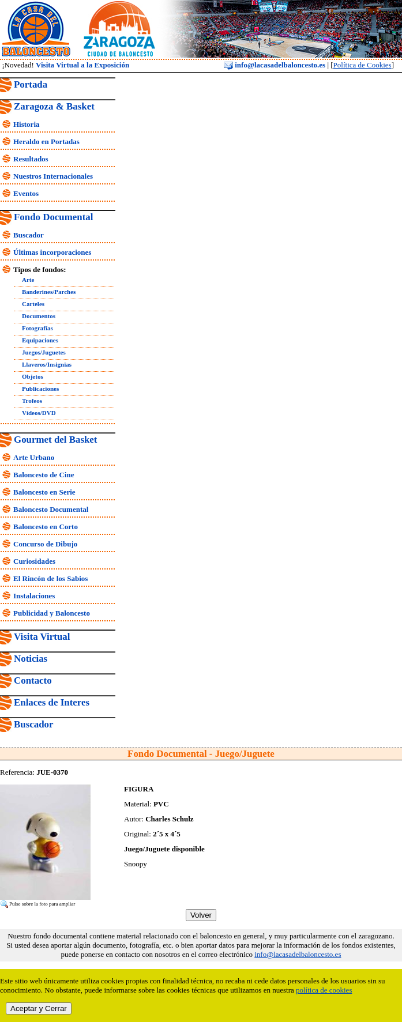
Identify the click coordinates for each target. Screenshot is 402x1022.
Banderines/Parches (49, 291)
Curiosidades (34, 561)
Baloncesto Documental (50, 509)
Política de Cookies (362, 65)
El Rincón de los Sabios (50, 578)
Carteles (33, 303)
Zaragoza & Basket (54, 106)
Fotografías (37, 328)
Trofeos (32, 400)
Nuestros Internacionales (53, 176)
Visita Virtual (42, 636)
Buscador (28, 235)
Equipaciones (40, 340)
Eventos (26, 193)
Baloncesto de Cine (43, 474)
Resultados (30, 158)
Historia (26, 124)
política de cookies (324, 990)
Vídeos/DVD (39, 412)
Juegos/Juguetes (44, 352)
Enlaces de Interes (51, 702)
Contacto (33, 680)
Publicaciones (40, 388)
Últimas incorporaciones (52, 252)
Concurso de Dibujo (45, 544)
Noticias (30, 658)
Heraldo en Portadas (46, 141)
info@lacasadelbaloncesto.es (274, 65)
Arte (28, 279)
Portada (30, 84)
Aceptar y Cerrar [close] (38, 1008)
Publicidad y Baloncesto (51, 613)
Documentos (38, 315)
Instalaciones (34, 595)
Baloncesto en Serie (44, 492)
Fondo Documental (53, 217)
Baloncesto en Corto (45, 526)
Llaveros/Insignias (47, 364)
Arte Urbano (33, 457)
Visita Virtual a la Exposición (82, 65)
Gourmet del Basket (55, 439)
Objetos (32, 376)
